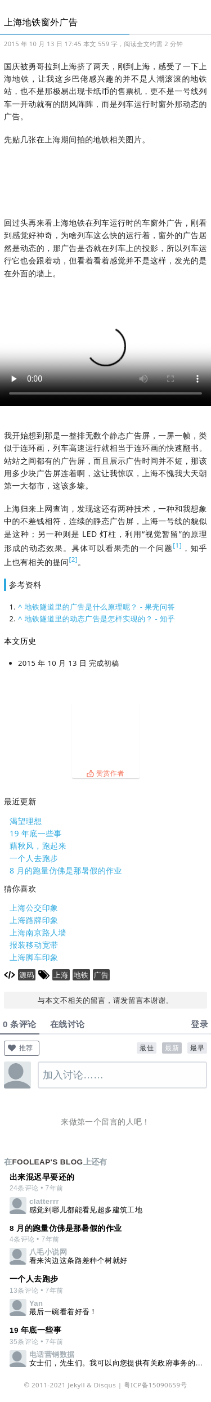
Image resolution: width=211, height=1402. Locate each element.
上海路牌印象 (34, 920)
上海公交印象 (34, 907)
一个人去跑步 (34, 858)
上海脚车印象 (34, 957)
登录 (199, 1024)
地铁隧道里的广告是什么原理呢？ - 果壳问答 (100, 607)
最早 (197, 1048)
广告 (101, 975)
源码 (26, 975)
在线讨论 (67, 1024)
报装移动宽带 (34, 944)
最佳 (147, 1048)
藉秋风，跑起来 (38, 845)
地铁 (81, 975)
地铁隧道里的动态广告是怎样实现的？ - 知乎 (100, 618)
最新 (172, 1048)
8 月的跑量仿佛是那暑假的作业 (66, 870)
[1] (177, 545)
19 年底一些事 (36, 833)
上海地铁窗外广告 (41, 22)
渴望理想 (26, 821)
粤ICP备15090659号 (155, 1385)
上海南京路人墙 (38, 932)
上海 (61, 975)
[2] (73, 559)
